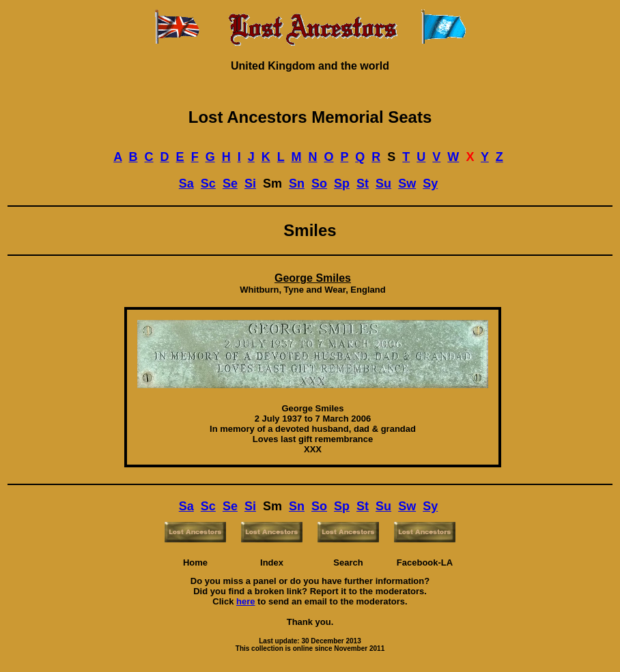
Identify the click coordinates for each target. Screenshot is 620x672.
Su (383, 183)
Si (250, 183)
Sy (430, 183)
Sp (342, 183)
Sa (186, 183)
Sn (297, 183)
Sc (208, 183)
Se (230, 183)
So (319, 183)
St (362, 183)
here (245, 601)
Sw (407, 183)
